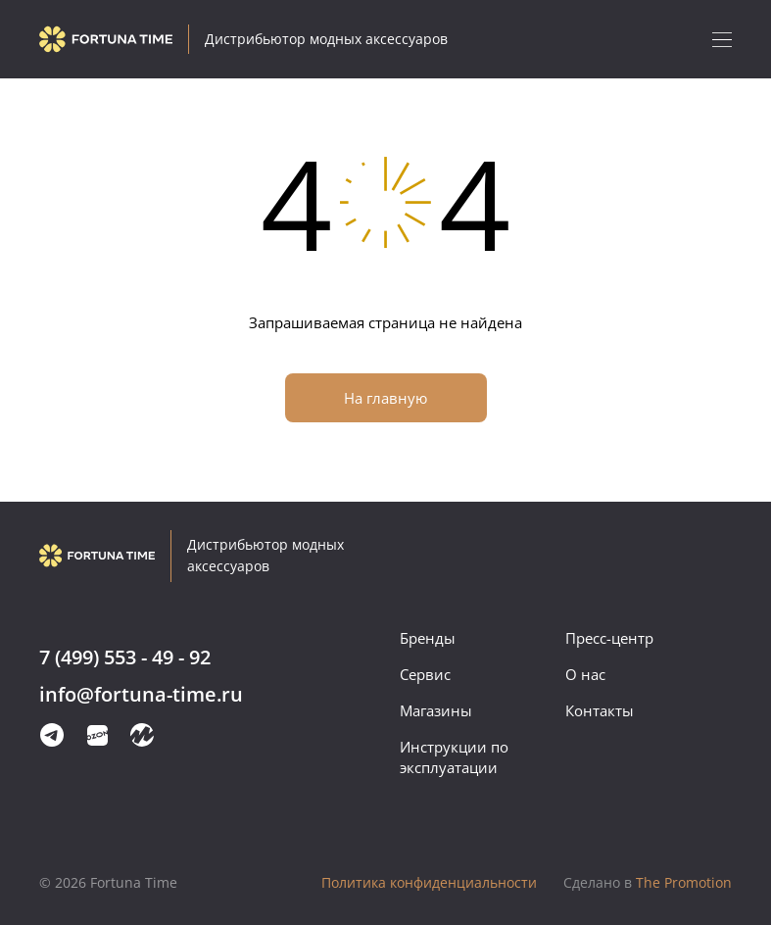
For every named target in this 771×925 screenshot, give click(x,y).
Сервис (425, 674)
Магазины (436, 710)
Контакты (599, 710)
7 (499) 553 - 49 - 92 (125, 658)
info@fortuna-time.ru (141, 695)
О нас (585, 674)
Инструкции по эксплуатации (454, 757)
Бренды (428, 638)
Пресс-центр (609, 638)
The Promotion (647, 882)
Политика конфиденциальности (429, 882)
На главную (385, 398)
